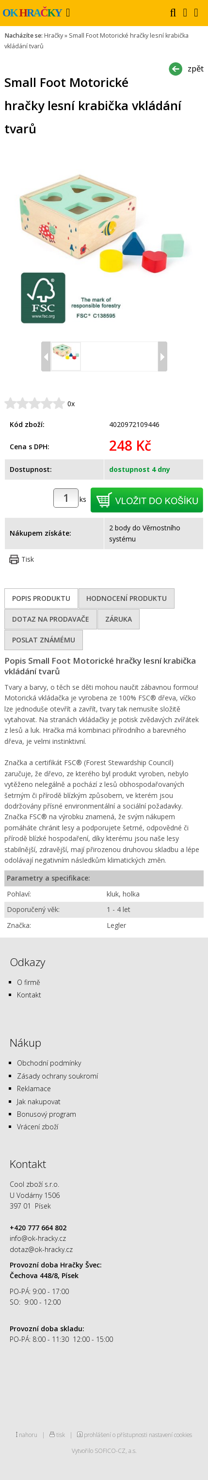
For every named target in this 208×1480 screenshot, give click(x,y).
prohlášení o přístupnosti (115, 1434)
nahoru (28, 1434)
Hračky (53, 35)
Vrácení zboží (37, 1126)
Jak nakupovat (39, 1101)
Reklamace (34, 1088)
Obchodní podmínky (49, 1062)
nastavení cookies (170, 1434)
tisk (60, 1434)
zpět (196, 68)
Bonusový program (46, 1114)
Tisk (27, 559)
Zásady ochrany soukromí (57, 1076)
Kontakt (29, 994)
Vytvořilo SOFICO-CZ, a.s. (104, 1450)
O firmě (28, 982)
